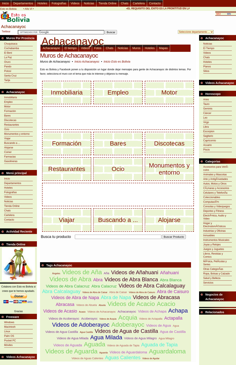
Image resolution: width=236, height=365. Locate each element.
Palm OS (9, 336)
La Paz (8, 57)
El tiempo (70, 48)
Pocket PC (10, 340)
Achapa (178, 310)
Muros (136, 48)
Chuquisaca (10, 43)
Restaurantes (11, 124)
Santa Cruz (10, 75)
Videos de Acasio (60, 311)
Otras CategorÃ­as (213, 269)
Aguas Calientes (123, 357)
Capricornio (209, 140)
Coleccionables (211, 197)
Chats (125, 3)
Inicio (5, 3)
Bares (7, 115)
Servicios (208, 282)
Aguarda (103, 352)
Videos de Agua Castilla (61, 331)
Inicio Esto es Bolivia (117, 61)
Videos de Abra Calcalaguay (152, 286)
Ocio (6, 129)
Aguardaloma (167, 351)
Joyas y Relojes (212, 244)
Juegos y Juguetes (213, 249)
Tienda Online (108, 3)
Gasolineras (10, 161)
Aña (106, 273)
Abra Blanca (171, 280)
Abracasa (65, 304)
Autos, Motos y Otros (214, 183)
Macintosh (10, 326)
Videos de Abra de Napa (75, 297)
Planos (207, 66)
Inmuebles (209, 235)
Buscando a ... (12, 143)
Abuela (102, 305)
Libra (206, 126)
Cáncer (207, 113)
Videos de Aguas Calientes (87, 358)
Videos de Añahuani (134, 272)
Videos (75, 3)
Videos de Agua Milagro (140, 338)
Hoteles (42, 3)
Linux (7, 331)
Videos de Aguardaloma (128, 352)
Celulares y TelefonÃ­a (215, 192)
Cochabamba (11, 48)
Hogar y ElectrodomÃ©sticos (214, 225)
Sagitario (208, 136)
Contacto (155, 3)
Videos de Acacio (131, 303)
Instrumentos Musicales (216, 240)
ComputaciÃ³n (211, 201)
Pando (7, 66)
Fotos (97, 48)
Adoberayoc (127, 324)
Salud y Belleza (211, 278)
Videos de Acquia (107, 319)
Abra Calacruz (104, 286)
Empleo (8, 102)
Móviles (8, 345)
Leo (205, 117)
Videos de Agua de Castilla (126, 331)
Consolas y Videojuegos (216, 206)
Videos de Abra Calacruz (68, 286)
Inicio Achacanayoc (86, 61)
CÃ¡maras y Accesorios (216, 188)
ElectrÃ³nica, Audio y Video (214, 217)
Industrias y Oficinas (214, 230)
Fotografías (59, 3)
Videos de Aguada (68, 345)
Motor (7, 106)
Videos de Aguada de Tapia (123, 345)
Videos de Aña (82, 272)
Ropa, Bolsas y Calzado (216, 273)
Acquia (127, 317)
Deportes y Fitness (213, 211)
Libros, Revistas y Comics (213, 255)
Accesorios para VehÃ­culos (216, 168)
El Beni (8, 52)
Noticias (89, 3)
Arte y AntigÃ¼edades (215, 179)
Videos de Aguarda (71, 351)
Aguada (94, 344)
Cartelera (139, 3)
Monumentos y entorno (17, 133)
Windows (9, 322)
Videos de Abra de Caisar (94, 292)
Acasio (82, 311)
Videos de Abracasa (156, 297)
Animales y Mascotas (215, 174)
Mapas (163, 48)
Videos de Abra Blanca (131, 279)
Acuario (207, 145)
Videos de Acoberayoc (64, 318)
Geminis (207, 108)
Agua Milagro (166, 338)
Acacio (166, 303)
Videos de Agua (158, 325)
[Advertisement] (115, 241)
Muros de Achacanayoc (69, 55)
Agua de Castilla (173, 332)
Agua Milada (106, 337)
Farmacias (10, 156)
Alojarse (8, 147)
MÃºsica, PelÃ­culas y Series (215, 263)
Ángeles (56, 273)
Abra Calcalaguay (61, 291)
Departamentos (23, 3)
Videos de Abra (70, 279)
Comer (8, 152)
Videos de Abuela (86, 305)
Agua (176, 325)
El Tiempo (208, 48)
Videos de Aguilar (150, 358)
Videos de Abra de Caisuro (142, 292)
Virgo (206, 122)
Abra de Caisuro (173, 291)
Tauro (206, 104)
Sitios (206, 71)
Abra (97, 279)
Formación (10, 111)
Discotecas (10, 120)
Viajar (7, 138)
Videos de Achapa (152, 311)
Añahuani (169, 272)
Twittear (6, 31)
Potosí (7, 71)
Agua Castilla (86, 332)
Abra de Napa (116, 297)
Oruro (7, 62)
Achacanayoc (51, 48)
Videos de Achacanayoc (102, 311)
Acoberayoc (89, 318)
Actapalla (173, 318)
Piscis (206, 149)
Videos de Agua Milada (72, 338)
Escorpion (208, 131)
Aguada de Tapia (159, 344)
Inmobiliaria (10, 97)
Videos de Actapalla (150, 318)
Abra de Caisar (118, 292)
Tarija (7, 80)
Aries (206, 99)
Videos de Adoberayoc (80, 324)
